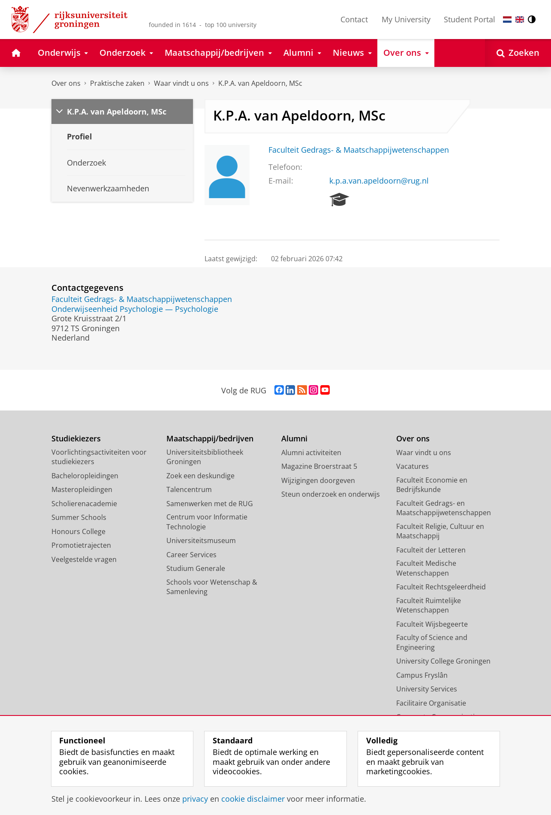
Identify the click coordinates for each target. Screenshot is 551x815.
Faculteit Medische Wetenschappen (426, 568)
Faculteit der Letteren (431, 550)
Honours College (78, 531)
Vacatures (412, 466)
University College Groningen (443, 661)
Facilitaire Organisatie (431, 703)
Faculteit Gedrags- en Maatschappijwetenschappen (443, 508)
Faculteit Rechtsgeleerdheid (441, 587)
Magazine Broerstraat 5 (319, 466)
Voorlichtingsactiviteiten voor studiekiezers (99, 457)
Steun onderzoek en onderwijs (330, 494)
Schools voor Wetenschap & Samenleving (211, 587)
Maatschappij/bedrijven (209, 439)
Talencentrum (189, 489)
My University (406, 19)
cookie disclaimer (253, 799)
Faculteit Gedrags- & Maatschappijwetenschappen (358, 150)
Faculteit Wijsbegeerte (432, 624)
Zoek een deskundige (200, 475)
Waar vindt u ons (181, 83)
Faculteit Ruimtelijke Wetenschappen (428, 605)
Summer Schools (78, 517)
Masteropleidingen (81, 489)
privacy (195, 799)
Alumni (294, 439)
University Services (426, 689)
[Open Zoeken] (518, 53)
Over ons (66, 83)
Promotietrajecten (81, 545)
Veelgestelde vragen (84, 559)
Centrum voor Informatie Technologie (206, 521)
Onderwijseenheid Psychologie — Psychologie (134, 309)
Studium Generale (195, 568)
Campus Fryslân (422, 675)
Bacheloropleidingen (84, 475)
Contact (354, 19)
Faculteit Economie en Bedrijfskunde (431, 485)
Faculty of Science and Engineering (431, 642)
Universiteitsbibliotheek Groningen (204, 457)
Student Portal (469, 19)
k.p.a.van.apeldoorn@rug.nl (379, 180)
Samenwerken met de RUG (209, 503)
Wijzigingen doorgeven (318, 480)
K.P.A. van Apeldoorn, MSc (260, 83)
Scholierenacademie (84, 503)
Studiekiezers (76, 439)
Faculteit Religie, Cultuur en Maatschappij (440, 531)
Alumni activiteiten (311, 452)
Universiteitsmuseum (201, 540)
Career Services (191, 554)
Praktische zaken (117, 83)
